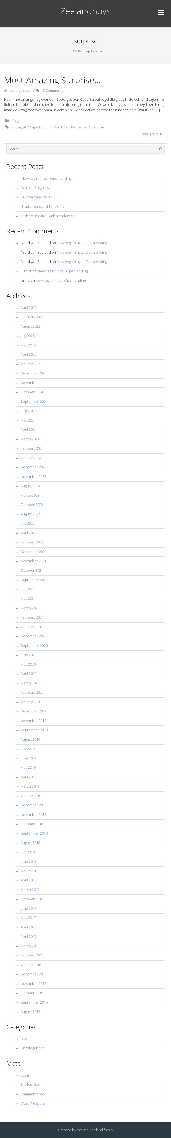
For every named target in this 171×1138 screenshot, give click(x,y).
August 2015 (30, 1011)
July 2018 (28, 852)
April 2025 (28, 354)
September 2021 (34, 579)
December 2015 (33, 973)
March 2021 (30, 607)
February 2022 (32, 542)
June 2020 (28, 654)
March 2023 (30, 495)
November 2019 (33, 720)
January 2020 (31, 701)
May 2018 (28, 870)
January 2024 (31, 457)
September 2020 (34, 645)
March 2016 (30, 945)
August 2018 (30, 842)
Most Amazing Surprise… (52, 80)
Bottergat (18, 127)
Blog (15, 120)
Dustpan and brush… (38, 197)
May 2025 (28, 345)
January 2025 (31, 363)
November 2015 (33, 983)
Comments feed (33, 1093)
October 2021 (32, 570)
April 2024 (28, 429)
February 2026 (32, 316)
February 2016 (32, 955)
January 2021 (31, 626)
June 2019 (28, 758)
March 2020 (30, 683)
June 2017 (28, 908)
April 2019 (28, 776)
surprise (97, 127)
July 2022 (28, 523)
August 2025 (30, 326)
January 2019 (31, 795)
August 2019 (30, 739)
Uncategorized (33, 1047)
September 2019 (34, 729)
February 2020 (32, 692)
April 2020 (28, 673)
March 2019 (30, 786)
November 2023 (33, 476)
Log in (25, 1075)
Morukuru (79, 127)
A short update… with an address (47, 215)
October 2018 (32, 823)
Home (77, 50)
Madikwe (60, 127)
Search (161, 149)
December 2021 (33, 551)
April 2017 (28, 927)
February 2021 (32, 617)
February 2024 (32, 448)
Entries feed (30, 1084)
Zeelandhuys (85, 11)
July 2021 (28, 589)
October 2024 (32, 391)
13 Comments (49, 90)
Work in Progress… (36, 187)
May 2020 (28, 664)
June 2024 (28, 410)
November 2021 (33, 560)
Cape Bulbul (39, 127)
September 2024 (34, 401)
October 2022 (32, 504)
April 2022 (28, 532)
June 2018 (28, 861)
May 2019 (28, 767)
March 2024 (30, 438)
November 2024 (33, 382)
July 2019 (28, 748)
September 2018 (34, 833)
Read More (150, 133)
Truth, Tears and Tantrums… (43, 206)
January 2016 (31, 964)
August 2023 (30, 485)
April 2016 (28, 936)
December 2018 (33, 804)
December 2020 (33, 635)
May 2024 (28, 420)
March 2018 (30, 889)
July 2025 (28, 335)
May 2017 (28, 917)
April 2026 (28, 307)
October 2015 (32, 992)
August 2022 (30, 514)
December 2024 (33, 373)
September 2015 (34, 1002)
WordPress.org (33, 1103)
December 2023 (33, 467)
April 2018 (28, 880)
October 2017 (32, 898)
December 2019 (33, 711)
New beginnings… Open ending (46, 178)
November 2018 (33, 814)
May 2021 (28, 598)
